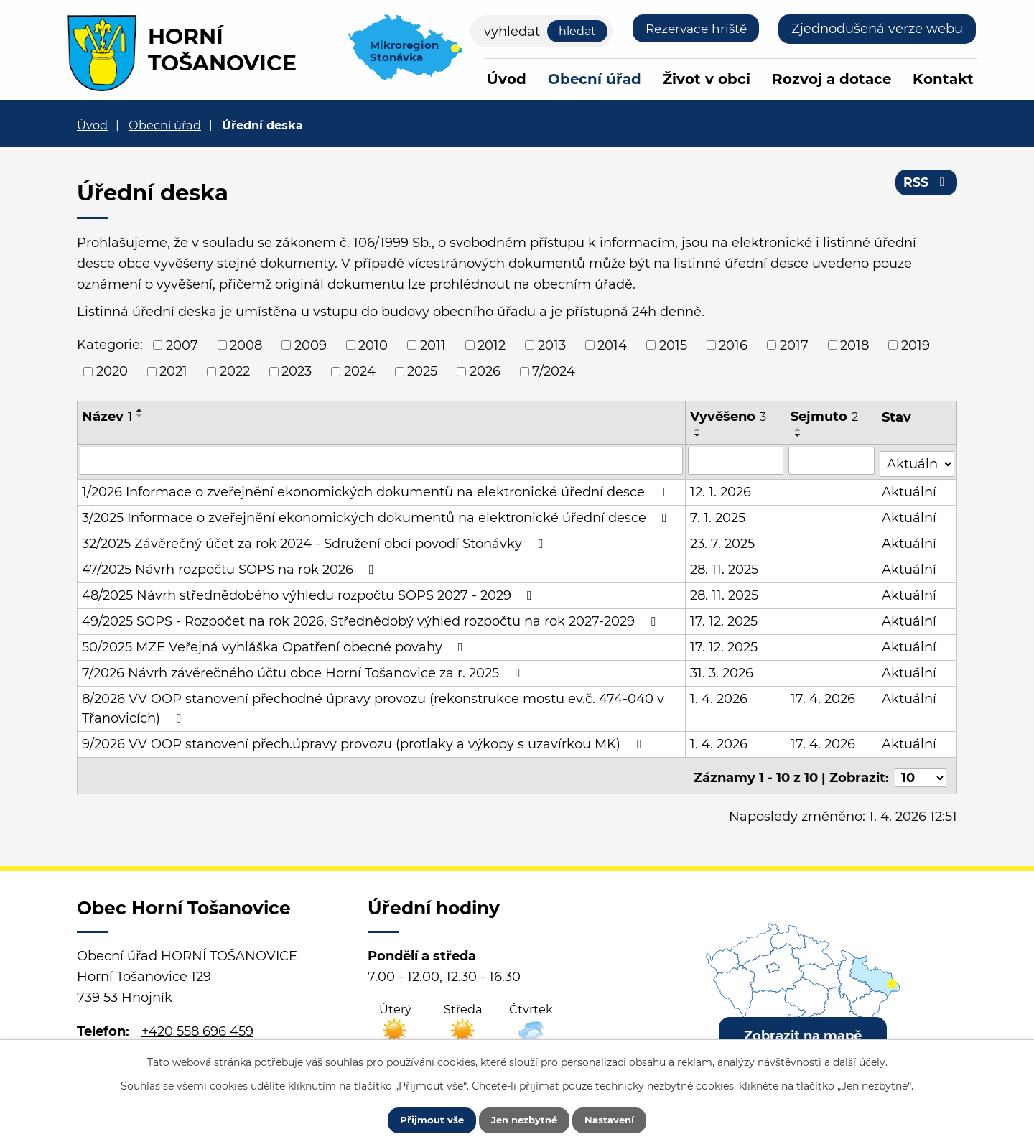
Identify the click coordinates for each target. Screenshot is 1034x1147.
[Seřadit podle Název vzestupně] (140, 410)
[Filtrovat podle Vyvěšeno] (736, 460)
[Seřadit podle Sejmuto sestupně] (799, 435)
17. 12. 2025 (724, 618)
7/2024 (553, 371)
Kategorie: (110, 345)
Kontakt (943, 79)
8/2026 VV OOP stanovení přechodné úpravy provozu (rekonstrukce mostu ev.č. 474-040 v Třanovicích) (373, 705)
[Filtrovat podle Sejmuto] (832, 460)
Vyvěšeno (729, 416)
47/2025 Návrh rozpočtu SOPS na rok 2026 (231, 567)
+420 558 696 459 (197, 1024)
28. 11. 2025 (725, 567)
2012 (492, 345)
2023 (296, 371)
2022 (235, 371)
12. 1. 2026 (721, 489)
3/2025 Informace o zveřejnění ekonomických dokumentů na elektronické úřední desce (377, 515)
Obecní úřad (594, 79)
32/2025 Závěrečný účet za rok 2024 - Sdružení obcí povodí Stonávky (315, 541)
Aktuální (909, 489)
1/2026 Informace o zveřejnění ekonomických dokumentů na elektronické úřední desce (376, 489)
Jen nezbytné (524, 1118)
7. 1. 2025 (718, 515)
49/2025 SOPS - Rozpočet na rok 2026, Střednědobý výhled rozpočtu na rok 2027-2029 (371, 618)
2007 (182, 345)
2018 (854, 345)
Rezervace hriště (692, 29)
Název (107, 416)
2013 (552, 345)
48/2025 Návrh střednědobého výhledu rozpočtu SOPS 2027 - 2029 (310, 592)
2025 (422, 371)
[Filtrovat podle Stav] (917, 459)
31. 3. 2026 (722, 670)
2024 (360, 371)
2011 (433, 345)
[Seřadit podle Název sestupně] (140, 416)
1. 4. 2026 (719, 696)
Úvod (506, 79)
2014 (612, 345)
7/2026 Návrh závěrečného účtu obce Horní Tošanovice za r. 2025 (304, 670)
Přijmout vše (421, 1118)
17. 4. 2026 (823, 696)
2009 (310, 345)
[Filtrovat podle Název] (382, 460)
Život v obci (706, 79)
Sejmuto (825, 416)
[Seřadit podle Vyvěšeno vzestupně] (699, 429)
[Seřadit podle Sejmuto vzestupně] (799, 429)
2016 (733, 345)
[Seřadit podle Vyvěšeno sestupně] (699, 435)
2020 (112, 371)
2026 (485, 371)
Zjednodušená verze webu (877, 29)
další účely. (860, 1059)
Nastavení (619, 1118)
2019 (915, 345)
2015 (673, 345)
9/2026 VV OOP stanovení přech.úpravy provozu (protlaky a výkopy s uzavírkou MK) (364, 741)
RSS (926, 185)
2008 (246, 345)
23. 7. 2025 (723, 541)
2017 (794, 345)
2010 (373, 345)
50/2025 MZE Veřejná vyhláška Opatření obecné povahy (275, 644)
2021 (173, 371)
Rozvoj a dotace (831, 79)
